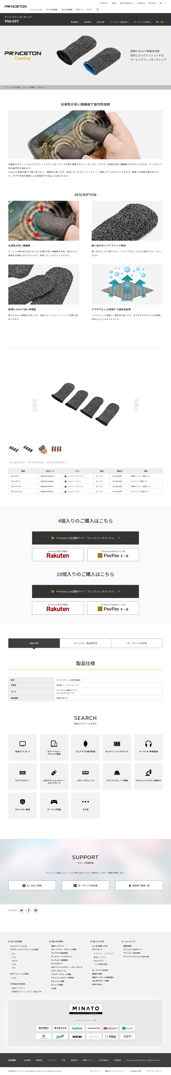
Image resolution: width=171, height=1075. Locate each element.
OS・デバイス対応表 (142, 22)
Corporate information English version (143, 1060)
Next (136, 405)
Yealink (14, 960)
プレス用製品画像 (100, 964)
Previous (34, 405)
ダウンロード (97, 949)
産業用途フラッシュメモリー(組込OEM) (26, 991)
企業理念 (74, 1060)
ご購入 (161, 22)
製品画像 (87, 22)
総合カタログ (99, 960)
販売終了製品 (97, 974)
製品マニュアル (99, 957)
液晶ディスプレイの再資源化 (103, 977)
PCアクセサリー (57, 963)
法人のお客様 (16, 941)
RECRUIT (152, 3)
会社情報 (12, 1060)
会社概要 (27, 1060)
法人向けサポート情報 (100, 981)
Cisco (14, 957)
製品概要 (74, 22)
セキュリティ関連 (57, 981)
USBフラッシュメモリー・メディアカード (67, 967)
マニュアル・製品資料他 (85, 643)
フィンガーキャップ (17, 462)
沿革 (63, 1060)
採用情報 (117, 1060)
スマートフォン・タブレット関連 (63, 949)
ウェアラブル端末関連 (59, 953)
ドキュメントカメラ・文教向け (62, 977)
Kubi (13, 967)
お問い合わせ (97, 984)
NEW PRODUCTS (126, 3)
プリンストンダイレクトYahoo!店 (136, 956)
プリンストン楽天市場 (131, 953)
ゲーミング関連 (29, 87)
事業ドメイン (88, 1060)
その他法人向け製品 (17, 984)
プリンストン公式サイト (132, 949)
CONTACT (104, 3)
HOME (6, 87)
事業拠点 (39, 1060)
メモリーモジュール (58, 970)
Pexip (14, 964)
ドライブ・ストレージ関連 (61, 974)
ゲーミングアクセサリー (56, 462)
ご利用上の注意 (135, 1071)
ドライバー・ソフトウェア (104, 953)
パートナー (52, 1060)
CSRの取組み (103, 1060)
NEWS (114, 3)
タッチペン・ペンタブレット (62, 956)
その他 (53, 988)
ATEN (14, 978)
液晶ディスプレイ (18, 988)
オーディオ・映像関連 (59, 960)
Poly (13, 953)
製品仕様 (100, 22)
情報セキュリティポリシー (114, 1071)
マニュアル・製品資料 (119, 22)
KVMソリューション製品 (19, 974)
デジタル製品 (15, 87)
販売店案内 (127, 946)
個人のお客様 (57, 941)
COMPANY (141, 3)
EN (165, 3)
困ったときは (98, 941)
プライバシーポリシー (155, 1071)
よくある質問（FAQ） (100, 946)
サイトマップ (95, 1071)
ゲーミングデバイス (36, 462)
